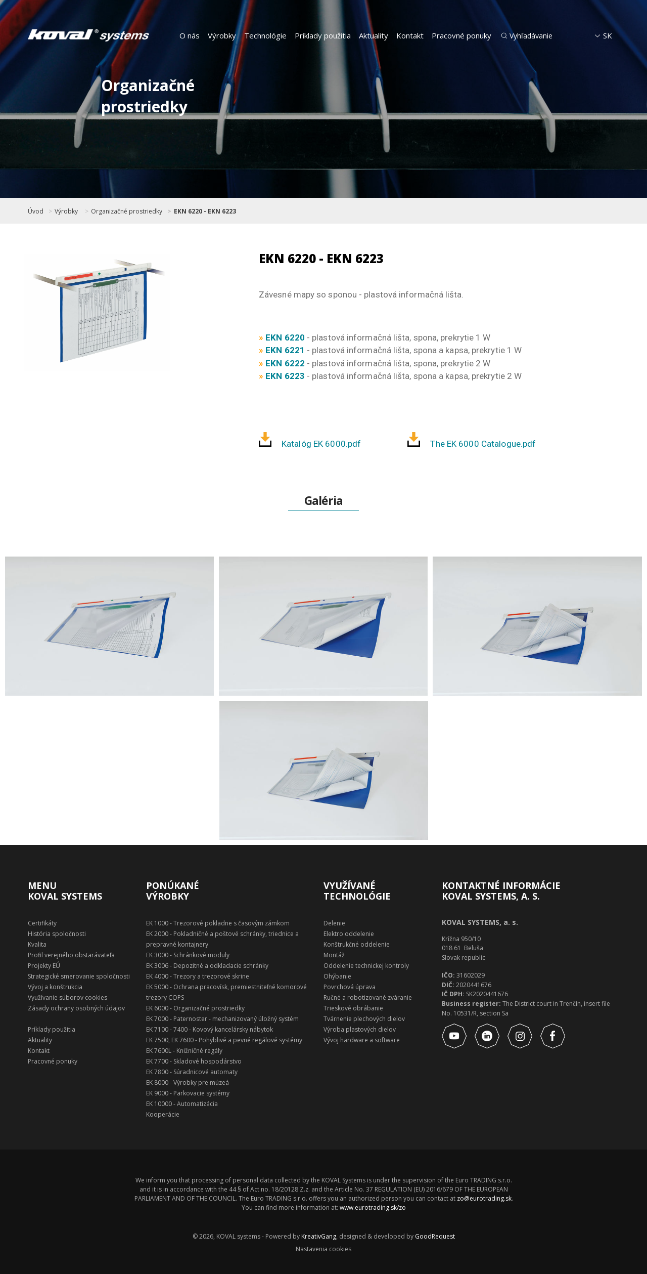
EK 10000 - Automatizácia (182, 1103)
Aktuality (373, 35)
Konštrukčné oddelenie (357, 944)
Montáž (334, 955)
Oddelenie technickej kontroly (366, 965)
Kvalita (37, 944)
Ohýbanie (337, 976)
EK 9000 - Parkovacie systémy (187, 1093)
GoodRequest (434, 1236)
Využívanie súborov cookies (67, 997)
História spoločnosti (57, 933)
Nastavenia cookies (323, 1249)
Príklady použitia (323, 35)
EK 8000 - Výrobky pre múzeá (187, 1082)
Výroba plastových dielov (360, 1029)
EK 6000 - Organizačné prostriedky (195, 1008)
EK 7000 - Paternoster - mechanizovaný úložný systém (222, 1018)
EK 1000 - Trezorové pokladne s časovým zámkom (218, 923)
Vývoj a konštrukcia (55, 987)
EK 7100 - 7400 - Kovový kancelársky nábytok (209, 1029)
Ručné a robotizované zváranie (368, 997)
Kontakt (410, 35)
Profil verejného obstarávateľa (71, 955)
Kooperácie (162, 1114)
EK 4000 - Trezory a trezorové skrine (197, 976)
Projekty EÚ (44, 965)
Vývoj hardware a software (362, 1040)
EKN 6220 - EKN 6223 (205, 211)
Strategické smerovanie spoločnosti (79, 976)
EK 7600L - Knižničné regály (184, 1050)
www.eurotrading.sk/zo (373, 1207)
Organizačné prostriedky (126, 211)
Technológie (265, 35)
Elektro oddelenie (349, 933)
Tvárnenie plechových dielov (364, 1018)
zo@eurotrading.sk (484, 1198)
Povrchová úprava (350, 987)
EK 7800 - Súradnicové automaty (192, 1072)
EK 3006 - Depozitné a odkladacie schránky (207, 965)
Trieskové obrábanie (353, 1008)
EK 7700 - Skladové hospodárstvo (194, 1061)
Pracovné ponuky (461, 35)
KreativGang (318, 1236)
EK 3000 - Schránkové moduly (187, 955)
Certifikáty (42, 923)
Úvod (35, 211)
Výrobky (222, 35)
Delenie (334, 923)
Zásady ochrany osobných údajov (76, 1008)
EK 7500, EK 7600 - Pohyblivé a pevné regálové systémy (224, 1040)
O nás (189, 35)
